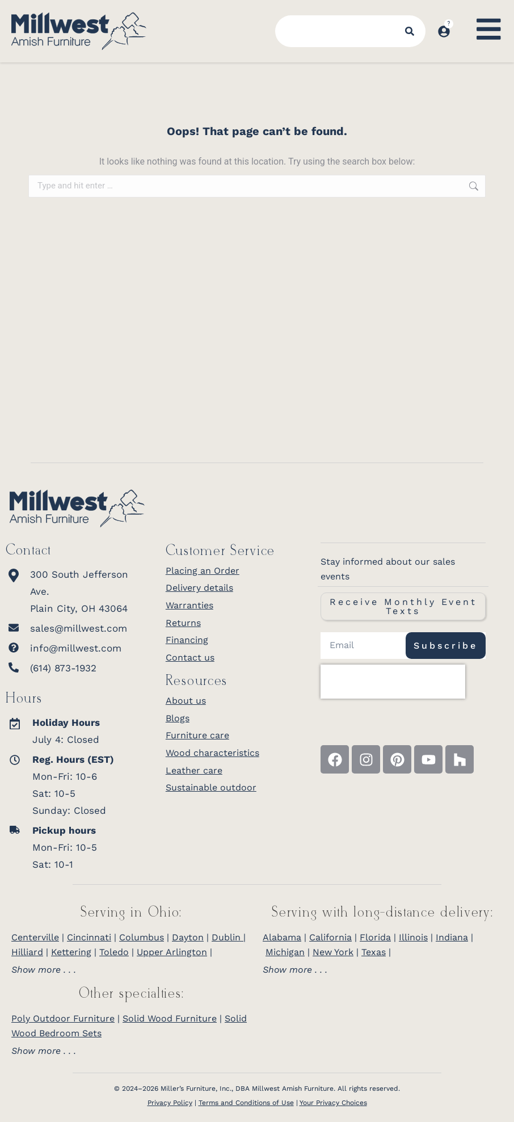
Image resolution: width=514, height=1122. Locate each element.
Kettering (71, 952)
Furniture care (197, 735)
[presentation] (393, 682)
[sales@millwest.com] (77, 628)
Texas (373, 952)
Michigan (285, 952)
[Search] (410, 31)
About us (186, 700)
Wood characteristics (212, 752)
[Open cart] (462, 20)
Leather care (194, 770)
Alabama (282, 937)
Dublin (227, 937)
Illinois (413, 937)
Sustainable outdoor (211, 787)
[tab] (131, 969)
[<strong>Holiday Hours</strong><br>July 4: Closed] (70, 731)
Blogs (177, 718)
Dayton (188, 937)
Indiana (452, 937)
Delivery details (199, 587)
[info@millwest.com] (77, 648)
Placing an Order (202, 570)
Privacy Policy (170, 1103)
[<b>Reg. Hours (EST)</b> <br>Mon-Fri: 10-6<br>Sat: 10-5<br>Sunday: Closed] (70, 785)
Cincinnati (89, 937)
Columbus (141, 937)
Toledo (114, 952)
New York (333, 952)
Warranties (189, 605)
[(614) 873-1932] (77, 667)
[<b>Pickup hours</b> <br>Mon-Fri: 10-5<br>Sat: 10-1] (70, 847)
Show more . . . (43, 969)
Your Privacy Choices (333, 1103)
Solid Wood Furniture (170, 1018)
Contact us (190, 657)
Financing (187, 639)
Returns (183, 622)
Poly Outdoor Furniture (63, 1018)
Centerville (35, 937)
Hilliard (27, 952)
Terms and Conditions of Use (246, 1103)
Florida (375, 937)
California (330, 937)
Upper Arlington (172, 952)
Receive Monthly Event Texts (403, 606)
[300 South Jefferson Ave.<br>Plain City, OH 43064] (77, 591)
